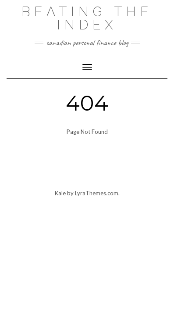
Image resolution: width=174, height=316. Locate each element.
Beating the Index (87, 18)
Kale (60, 193)
